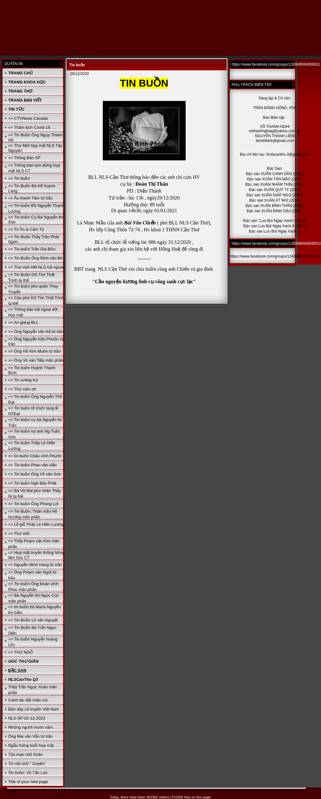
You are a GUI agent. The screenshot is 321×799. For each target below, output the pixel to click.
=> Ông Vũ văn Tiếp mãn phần (35, 360)
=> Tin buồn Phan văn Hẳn (32, 465)
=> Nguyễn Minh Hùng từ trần (35, 564)
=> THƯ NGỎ (20, 652)
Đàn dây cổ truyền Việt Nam (33, 709)
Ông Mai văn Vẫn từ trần (30, 736)
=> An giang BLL (23, 322)
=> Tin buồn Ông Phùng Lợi (33, 503)
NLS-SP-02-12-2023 (26, 718)
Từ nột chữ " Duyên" (27, 763)
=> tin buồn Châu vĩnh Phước (35, 456)
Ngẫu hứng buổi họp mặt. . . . (35, 745)
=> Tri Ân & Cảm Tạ (26, 229)
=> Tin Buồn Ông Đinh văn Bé (35, 258)
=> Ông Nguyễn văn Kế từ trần (35, 331)
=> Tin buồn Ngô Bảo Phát (32, 483)
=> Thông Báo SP (24, 157)
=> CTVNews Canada (28, 118)
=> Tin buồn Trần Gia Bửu (31, 249)
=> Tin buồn (19, 178)
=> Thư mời (18, 533)
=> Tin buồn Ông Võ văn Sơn (34, 474)
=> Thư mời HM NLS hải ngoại (35, 267)
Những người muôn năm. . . (33, 727)
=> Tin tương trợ (23, 380)
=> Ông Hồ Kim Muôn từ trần (34, 351)
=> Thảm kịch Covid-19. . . (32, 127)
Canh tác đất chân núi (28, 700)
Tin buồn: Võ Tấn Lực (28, 772)
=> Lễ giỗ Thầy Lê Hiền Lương (35, 524)
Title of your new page (28, 781)
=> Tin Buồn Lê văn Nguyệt (33, 620)
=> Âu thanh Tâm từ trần (30, 198)
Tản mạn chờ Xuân (25, 754)
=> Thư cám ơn (22, 389)
